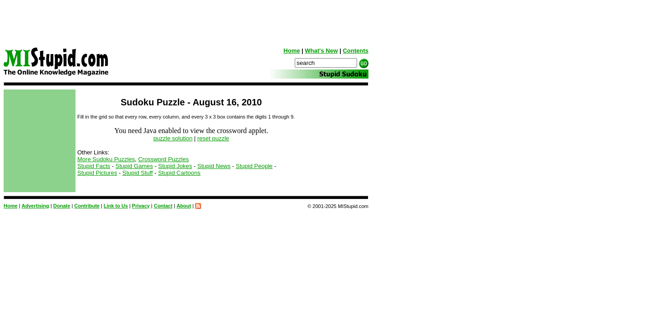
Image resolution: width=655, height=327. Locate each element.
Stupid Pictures (97, 172)
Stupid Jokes (175, 166)
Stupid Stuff (137, 172)
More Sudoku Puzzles (106, 159)
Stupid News (214, 166)
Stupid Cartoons (179, 172)
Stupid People (254, 166)
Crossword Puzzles (163, 159)
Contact (163, 205)
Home (291, 50)
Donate (61, 205)
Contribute (87, 205)
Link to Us (116, 205)
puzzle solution (172, 138)
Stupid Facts (93, 166)
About (183, 205)
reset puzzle (213, 138)
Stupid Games (134, 166)
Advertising (36, 205)
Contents (355, 50)
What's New (321, 50)
